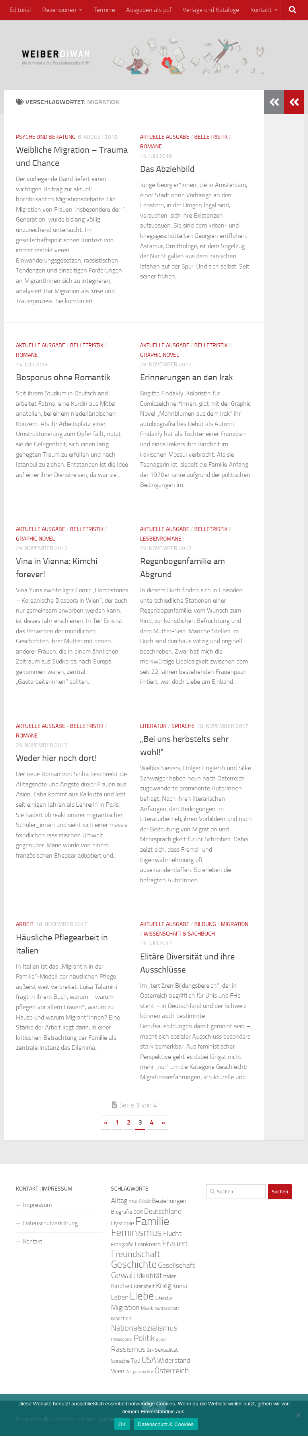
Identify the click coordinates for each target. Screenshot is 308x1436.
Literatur (153, 726)
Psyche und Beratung (46, 137)
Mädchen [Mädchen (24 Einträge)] (121, 1318)
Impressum (37, 1204)
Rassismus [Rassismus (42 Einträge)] (128, 1349)
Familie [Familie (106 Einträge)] (152, 1221)
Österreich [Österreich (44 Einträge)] (171, 1370)
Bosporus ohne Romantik (63, 377)
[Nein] (298, 1415)
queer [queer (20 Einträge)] (161, 1339)
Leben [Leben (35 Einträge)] (120, 1297)
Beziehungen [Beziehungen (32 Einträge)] (169, 1200)
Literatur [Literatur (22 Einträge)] (163, 1298)
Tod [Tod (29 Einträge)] (135, 1360)
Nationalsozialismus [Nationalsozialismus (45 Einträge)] (144, 1328)
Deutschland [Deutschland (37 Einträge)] (162, 1211)
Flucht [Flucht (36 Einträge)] (172, 1234)
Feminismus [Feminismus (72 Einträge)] (136, 1232)
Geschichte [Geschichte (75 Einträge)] (134, 1264)
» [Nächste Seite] (163, 1122)
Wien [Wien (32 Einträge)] (118, 1371)
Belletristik (211, 137)
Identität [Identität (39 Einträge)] (149, 1275)
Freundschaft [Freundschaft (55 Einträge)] (135, 1254)
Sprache (183, 726)
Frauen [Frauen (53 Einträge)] (175, 1243)
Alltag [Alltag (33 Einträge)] (119, 1200)
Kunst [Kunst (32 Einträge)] (180, 1286)
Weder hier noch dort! (56, 758)
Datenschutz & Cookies (165, 1424)
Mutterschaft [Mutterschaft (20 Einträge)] (166, 1308)
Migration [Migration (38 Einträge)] (125, 1307)
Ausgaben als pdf (149, 10)
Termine (104, 10)
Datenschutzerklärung (50, 1223)
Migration (234, 924)
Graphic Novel (159, 355)
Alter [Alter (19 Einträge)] (133, 1201)
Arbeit (24, 924)
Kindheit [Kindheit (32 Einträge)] (122, 1286)
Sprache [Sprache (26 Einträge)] (120, 1361)
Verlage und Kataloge (211, 10)
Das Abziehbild (167, 169)
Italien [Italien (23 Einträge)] (170, 1276)
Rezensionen (59, 10)
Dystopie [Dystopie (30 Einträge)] (122, 1223)
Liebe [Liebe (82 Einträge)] (142, 1296)
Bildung (205, 924)
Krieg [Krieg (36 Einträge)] (163, 1286)
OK (122, 1424)
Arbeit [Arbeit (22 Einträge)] (145, 1201)
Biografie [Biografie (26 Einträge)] (121, 1211)
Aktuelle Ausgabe (164, 137)
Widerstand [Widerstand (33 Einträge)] (173, 1360)
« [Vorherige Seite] (105, 1122)
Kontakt (261, 10)
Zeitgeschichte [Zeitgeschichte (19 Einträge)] (139, 1371)
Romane (151, 146)
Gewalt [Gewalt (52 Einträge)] (123, 1275)
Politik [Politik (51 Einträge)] (144, 1338)
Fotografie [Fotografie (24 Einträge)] (122, 1244)
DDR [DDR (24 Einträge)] (138, 1212)
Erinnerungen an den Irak (186, 377)
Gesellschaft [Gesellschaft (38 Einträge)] (176, 1265)
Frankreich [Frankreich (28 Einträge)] (148, 1244)
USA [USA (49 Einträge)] (149, 1360)
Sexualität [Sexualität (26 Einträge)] (166, 1349)
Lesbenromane (160, 538)
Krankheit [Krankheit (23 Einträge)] (144, 1286)
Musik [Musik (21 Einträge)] (147, 1308)
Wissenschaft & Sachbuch (179, 933)
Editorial (20, 10)
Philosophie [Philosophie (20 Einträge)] (122, 1339)
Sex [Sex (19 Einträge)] (150, 1350)
